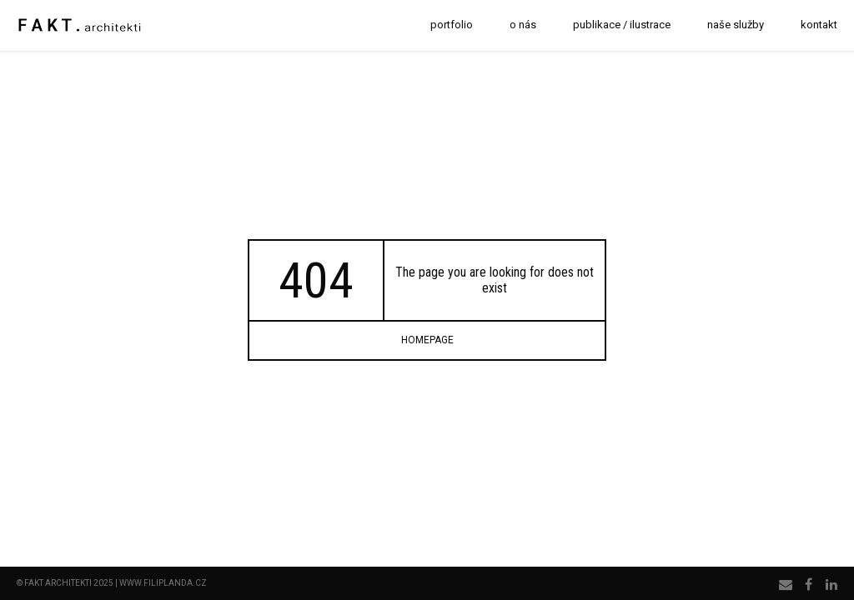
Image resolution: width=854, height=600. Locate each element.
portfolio (451, 24)
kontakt (819, 24)
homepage (427, 340)
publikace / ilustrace (622, 24)
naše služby (735, 24)
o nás (523, 24)
